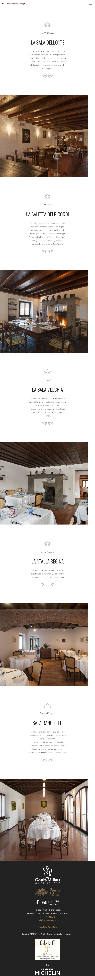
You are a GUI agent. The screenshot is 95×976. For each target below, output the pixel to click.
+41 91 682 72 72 (49, 916)
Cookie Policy (53, 927)
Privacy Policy (42, 927)
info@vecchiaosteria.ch (47, 920)
